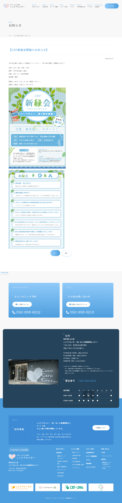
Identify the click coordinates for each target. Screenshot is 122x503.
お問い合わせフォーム (79, 304)
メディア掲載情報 (91, 456)
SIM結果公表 (60, 476)
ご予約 (103, 452)
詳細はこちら (101, 428)
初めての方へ (36, 6)
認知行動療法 (60, 473)
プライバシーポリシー (107, 456)
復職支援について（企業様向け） (106, 463)
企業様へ (99, 6)
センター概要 (54, 6)
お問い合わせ (105, 449)
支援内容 (45, 6)
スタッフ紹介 (64, 6)
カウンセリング (61, 469)
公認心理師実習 (76, 461)
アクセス (90, 6)
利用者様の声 (81, 6)
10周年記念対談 (76, 455)
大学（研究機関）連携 (78, 464)
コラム (72, 6)
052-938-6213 (87, 380)
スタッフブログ (90, 467)
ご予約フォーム (23, 304)
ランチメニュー (76, 467)
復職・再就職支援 (61, 466)
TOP (10, 36)
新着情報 (88, 463)
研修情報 (74, 458)
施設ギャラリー (76, 452)
